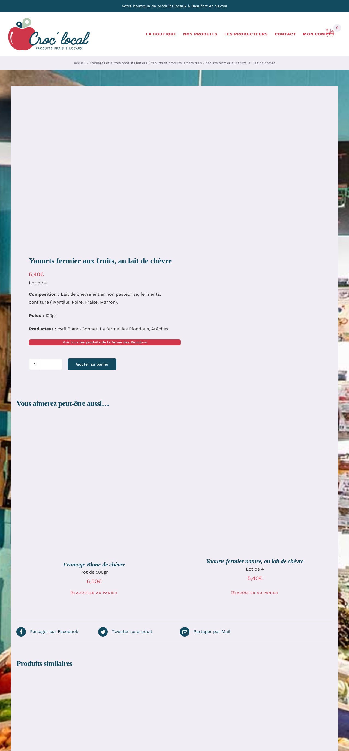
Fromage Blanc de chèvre (94, 564)
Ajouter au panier (92, 364)
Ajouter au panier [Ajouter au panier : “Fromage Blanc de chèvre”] (96, 593)
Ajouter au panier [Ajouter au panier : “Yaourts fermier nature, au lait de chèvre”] (257, 593)
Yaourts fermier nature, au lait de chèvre (255, 561)
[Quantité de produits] (34, 364)
